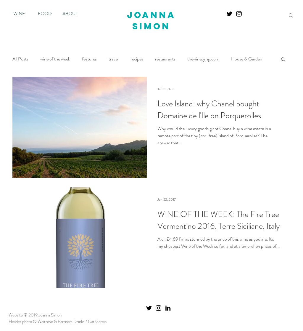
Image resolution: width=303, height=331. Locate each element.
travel (114, 59)
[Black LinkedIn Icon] (168, 308)
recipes (136, 59)
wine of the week (55, 59)
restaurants (165, 59)
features (89, 59)
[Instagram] (239, 13)
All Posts (20, 59)
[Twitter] (229, 13)
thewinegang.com (203, 59)
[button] (283, 60)
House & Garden (246, 59)
